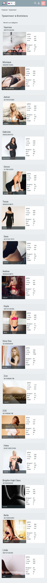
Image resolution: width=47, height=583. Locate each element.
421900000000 (8, 483)
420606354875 (8, 204)
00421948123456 (10, 448)
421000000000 (8, 344)
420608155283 (8, 65)
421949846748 (9, 379)
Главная (5, 10)
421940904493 (9, 518)
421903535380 (9, 100)
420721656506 (9, 30)
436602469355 (8, 135)
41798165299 (8, 170)
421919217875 (9, 239)
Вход (38, 3)
